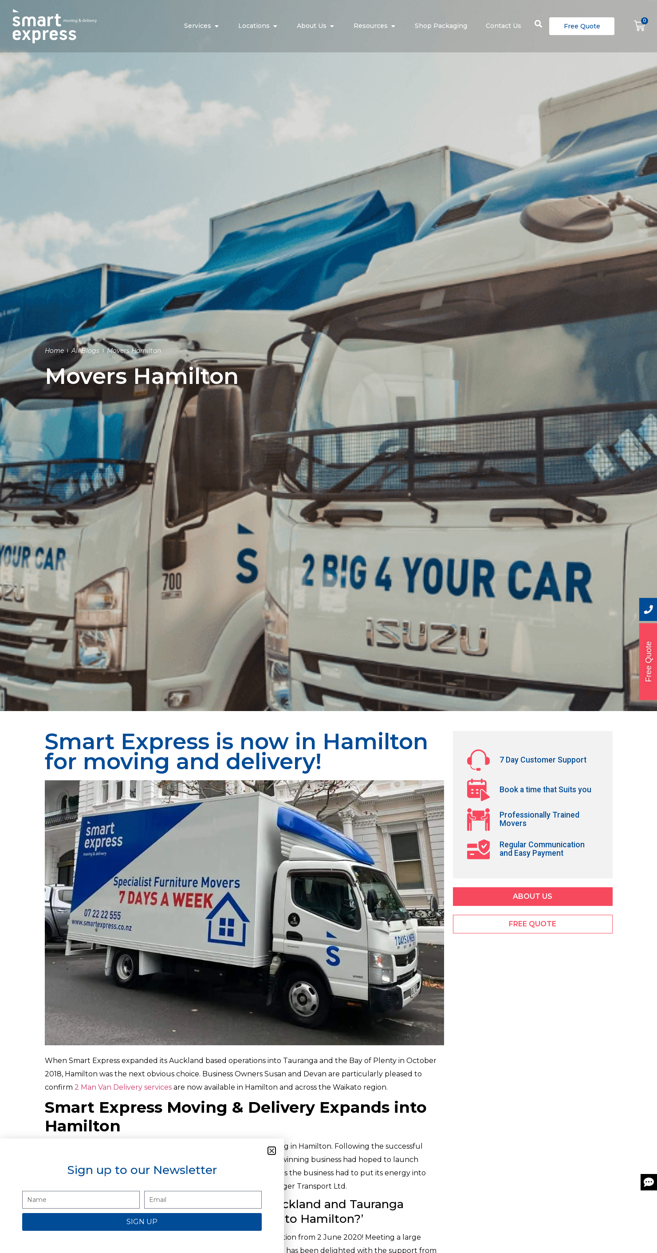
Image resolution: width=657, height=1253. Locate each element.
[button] (271, 1150)
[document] (328, 626)
